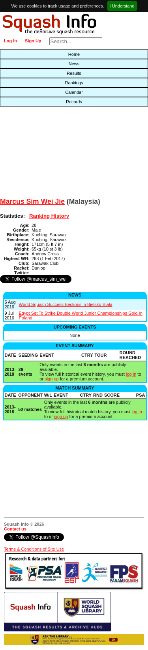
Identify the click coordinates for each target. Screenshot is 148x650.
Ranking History (49, 216)
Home (74, 54)
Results (74, 73)
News (74, 63)
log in (131, 374)
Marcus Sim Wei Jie (32, 201)
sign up (51, 378)
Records (74, 101)
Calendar (74, 92)
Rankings (74, 82)
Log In (10, 40)
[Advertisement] (47, 154)
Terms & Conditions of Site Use (34, 549)
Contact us (15, 528)
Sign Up (33, 40)
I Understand (122, 6)
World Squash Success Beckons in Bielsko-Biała (65, 304)
